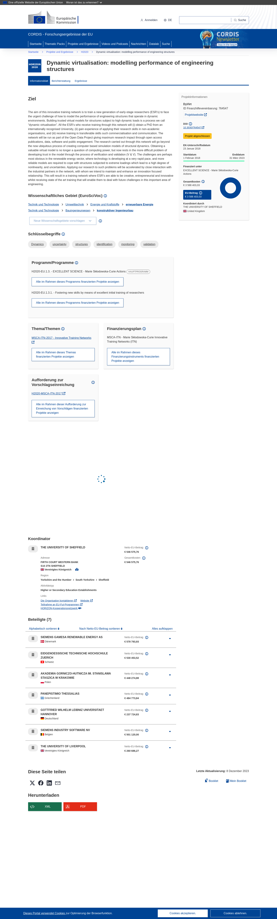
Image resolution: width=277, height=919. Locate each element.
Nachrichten (138, 43)
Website (86, 600)
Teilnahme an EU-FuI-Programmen (62, 604)
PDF (83, 806)
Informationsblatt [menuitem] (39, 80)
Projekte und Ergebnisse (83, 43)
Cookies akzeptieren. (183, 913)
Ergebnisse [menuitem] (81, 80)
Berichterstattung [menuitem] (61, 80)
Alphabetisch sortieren (43, 628)
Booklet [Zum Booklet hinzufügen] (211, 780)
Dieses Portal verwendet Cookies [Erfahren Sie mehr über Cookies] (44, 913)
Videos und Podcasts (115, 43)
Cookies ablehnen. (235, 913)
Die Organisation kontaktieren (59, 600)
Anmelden (148, 20)
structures (81, 244)
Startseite (36, 43)
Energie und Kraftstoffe (104, 204)
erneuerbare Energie (139, 204)
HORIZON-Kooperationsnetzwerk (61, 608)
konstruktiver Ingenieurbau (115, 210)
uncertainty (59, 244)
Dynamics (37, 244)
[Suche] (240, 20)
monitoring (128, 244)
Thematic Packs (55, 43)
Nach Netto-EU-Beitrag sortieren (100, 628)
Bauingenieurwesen (78, 210)
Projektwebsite (196, 114)
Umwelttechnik (75, 204)
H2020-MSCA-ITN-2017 (47, 393)
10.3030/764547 (192, 127)
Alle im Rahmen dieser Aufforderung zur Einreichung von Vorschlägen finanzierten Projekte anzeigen (62, 408)
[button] (168, 20)
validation (149, 244)
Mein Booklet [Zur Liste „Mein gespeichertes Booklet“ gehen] (236, 781)
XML (48, 806)
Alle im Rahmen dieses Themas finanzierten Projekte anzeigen (56, 354)
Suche (166, 43)
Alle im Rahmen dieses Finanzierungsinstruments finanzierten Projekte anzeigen (135, 356)
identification (104, 244)
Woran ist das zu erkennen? (84, 2)
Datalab (154, 43)
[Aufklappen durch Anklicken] (169, 638)
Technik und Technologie (43, 204)
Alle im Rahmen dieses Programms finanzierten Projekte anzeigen (77, 281)
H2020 (84, 52)
